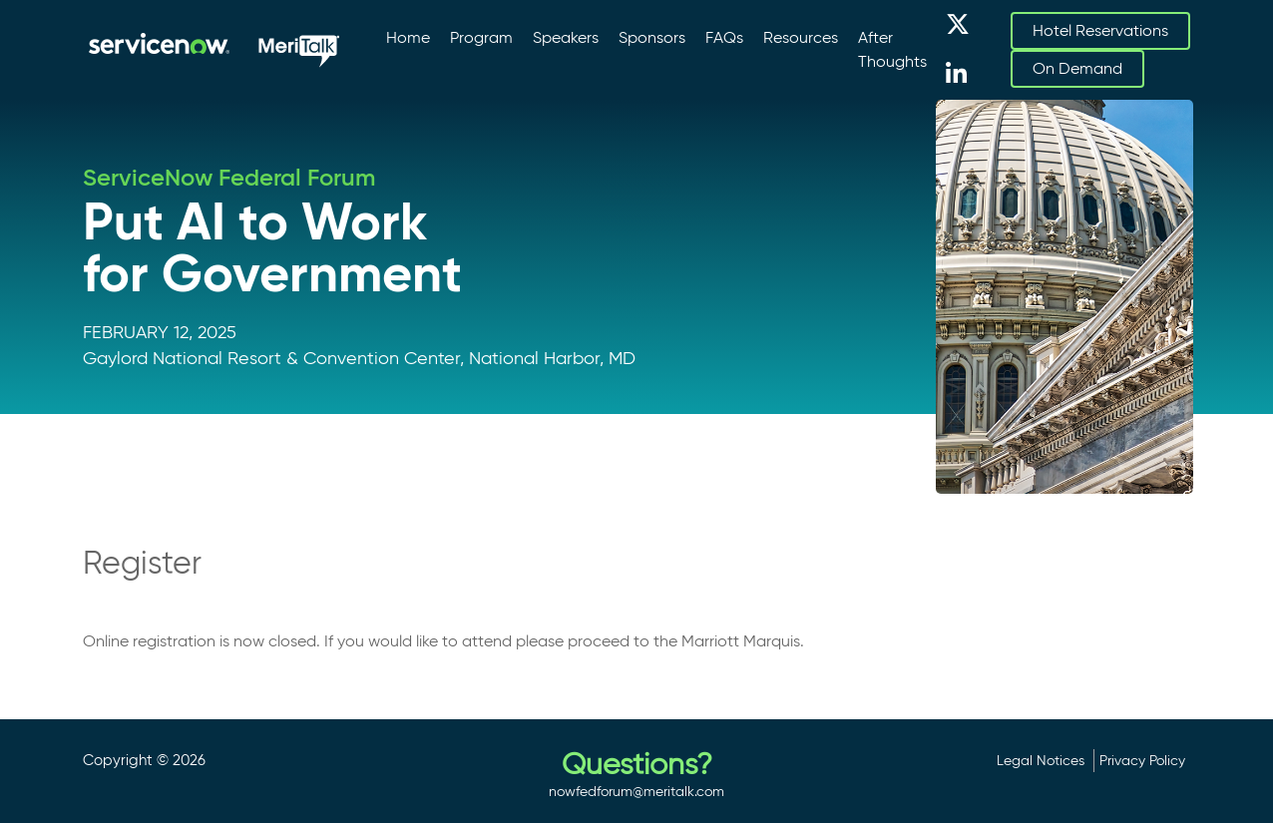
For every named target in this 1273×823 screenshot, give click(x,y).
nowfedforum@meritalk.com (636, 791)
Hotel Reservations (1100, 30)
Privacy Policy (1142, 760)
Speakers (566, 37)
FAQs (724, 37)
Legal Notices (1040, 760)
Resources (800, 37)
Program (481, 37)
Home (408, 37)
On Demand (1077, 68)
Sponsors (652, 37)
